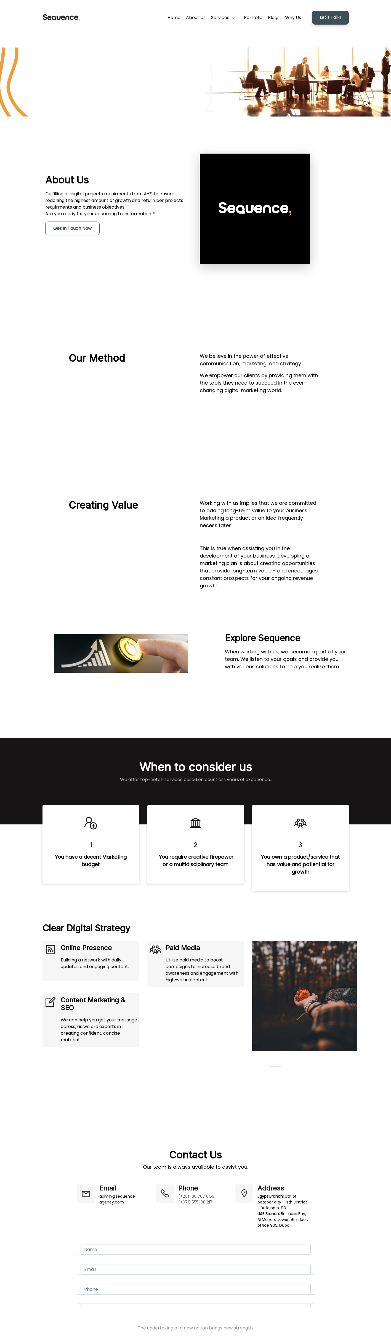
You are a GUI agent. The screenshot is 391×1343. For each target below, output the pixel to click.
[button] (224, 17)
